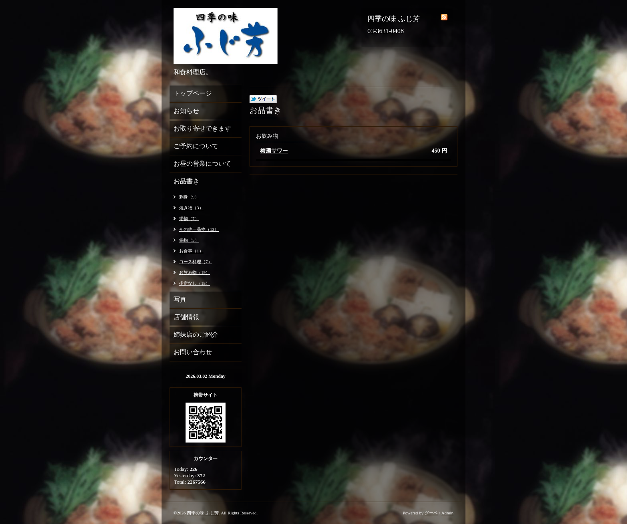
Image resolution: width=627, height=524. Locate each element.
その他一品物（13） (199, 229)
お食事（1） (191, 250)
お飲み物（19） (194, 272)
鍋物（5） (189, 240)
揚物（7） (189, 218)
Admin (447, 512)
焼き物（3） (191, 207)
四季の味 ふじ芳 (203, 512)
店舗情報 (186, 317)
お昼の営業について (202, 163)
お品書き (186, 181)
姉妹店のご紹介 (196, 334)
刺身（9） (189, 197)
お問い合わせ (193, 352)
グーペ (431, 512)
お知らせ (186, 110)
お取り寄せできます (202, 128)
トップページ (193, 93)
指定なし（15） (194, 283)
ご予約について (196, 146)
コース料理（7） (195, 261)
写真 (180, 299)
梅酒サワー (274, 151)
